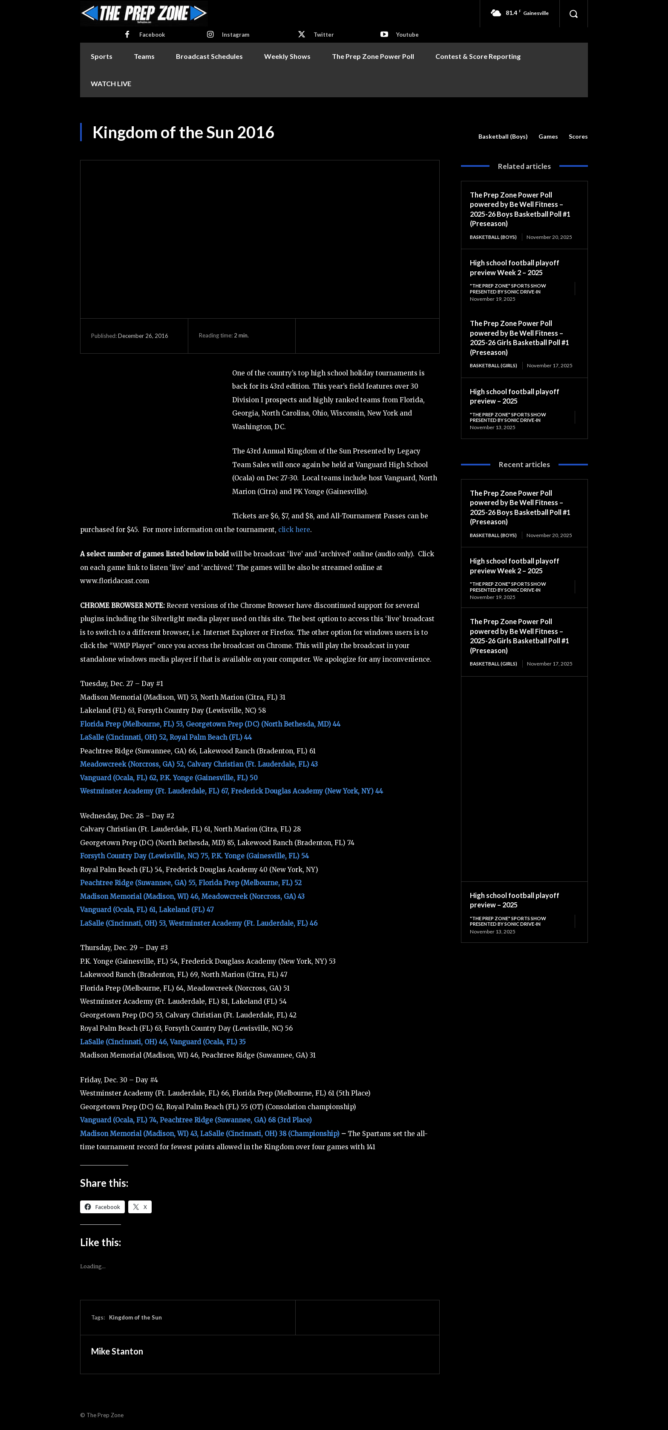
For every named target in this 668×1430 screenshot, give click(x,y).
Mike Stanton (117, 1351)
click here (294, 530)
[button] (573, 13)
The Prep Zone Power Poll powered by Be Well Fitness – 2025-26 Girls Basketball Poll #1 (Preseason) (520, 345)
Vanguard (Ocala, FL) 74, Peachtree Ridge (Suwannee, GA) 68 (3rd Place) (196, 1120)
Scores (578, 136)
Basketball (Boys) (503, 136)
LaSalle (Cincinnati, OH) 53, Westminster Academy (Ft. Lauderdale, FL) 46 (198, 923)
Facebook (152, 34)
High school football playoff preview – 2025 (519, 410)
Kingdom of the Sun (135, 1317)
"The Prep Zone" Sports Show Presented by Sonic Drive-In (511, 295)
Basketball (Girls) (495, 373)
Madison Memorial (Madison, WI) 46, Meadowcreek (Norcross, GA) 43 (192, 896)
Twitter (324, 34)
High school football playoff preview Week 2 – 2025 (519, 274)
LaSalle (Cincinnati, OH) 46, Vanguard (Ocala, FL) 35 (163, 1042)
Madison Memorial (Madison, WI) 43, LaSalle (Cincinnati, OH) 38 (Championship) (210, 1134)
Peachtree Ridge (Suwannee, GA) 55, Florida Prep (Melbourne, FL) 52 (191, 883)
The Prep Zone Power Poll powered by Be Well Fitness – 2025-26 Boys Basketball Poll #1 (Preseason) (520, 209)
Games (548, 136)
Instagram (235, 34)
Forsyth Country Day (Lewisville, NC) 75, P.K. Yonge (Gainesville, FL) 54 (194, 856)
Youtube (407, 34)
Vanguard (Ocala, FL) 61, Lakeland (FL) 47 (147, 910)
